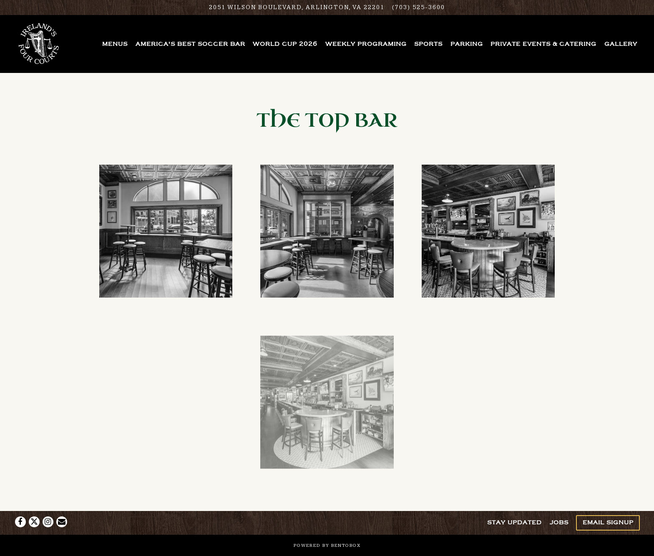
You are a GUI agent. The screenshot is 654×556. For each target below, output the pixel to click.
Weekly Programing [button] (366, 44)
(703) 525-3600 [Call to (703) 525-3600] (418, 7)
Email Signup (608, 522)
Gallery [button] (620, 44)
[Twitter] (34, 521)
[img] (165, 231)
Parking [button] (466, 44)
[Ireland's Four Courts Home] (39, 44)
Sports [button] (428, 44)
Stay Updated (514, 522)
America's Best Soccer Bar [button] (190, 44)
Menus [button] (115, 44)
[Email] (61, 521)
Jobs (559, 522)
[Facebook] (20, 521)
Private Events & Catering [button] (543, 44)
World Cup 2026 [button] (285, 44)
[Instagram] (48, 521)
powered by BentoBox (327, 545)
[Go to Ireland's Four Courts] (297, 7)
